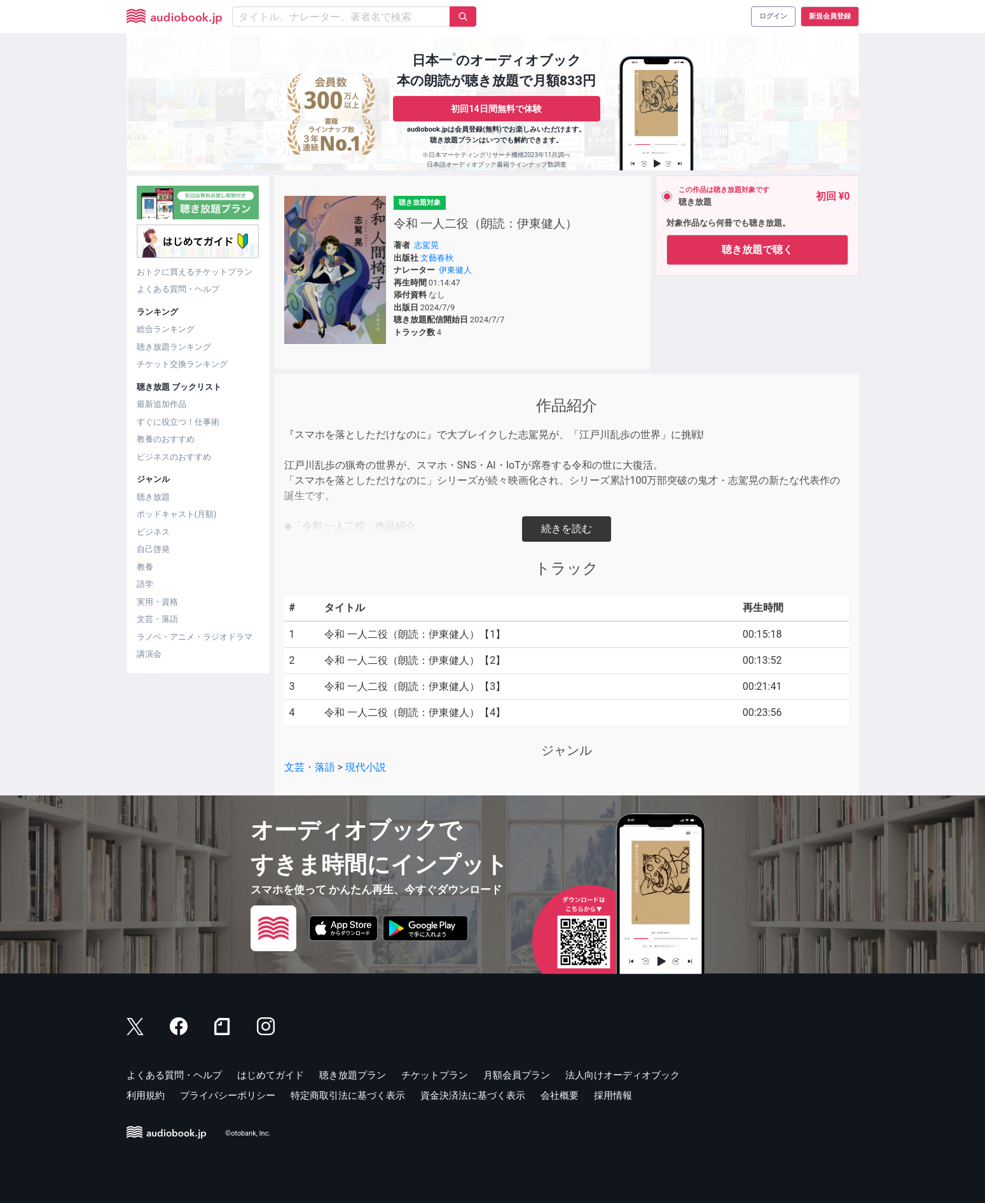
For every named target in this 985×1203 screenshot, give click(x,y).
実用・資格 (157, 602)
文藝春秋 (436, 258)
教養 (145, 567)
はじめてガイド (270, 1075)
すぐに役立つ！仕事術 (178, 422)
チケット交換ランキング (182, 364)
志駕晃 (426, 245)
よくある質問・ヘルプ (178, 289)
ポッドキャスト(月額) (177, 514)
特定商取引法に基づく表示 (348, 1095)
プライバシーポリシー (227, 1095)
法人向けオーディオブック (622, 1075)
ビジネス (153, 532)
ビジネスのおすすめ (174, 457)
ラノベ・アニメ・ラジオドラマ (194, 637)
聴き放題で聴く (757, 250)
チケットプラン (434, 1075)
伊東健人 (455, 270)
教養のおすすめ (166, 439)
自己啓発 (153, 549)
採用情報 (613, 1095)
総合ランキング (166, 329)
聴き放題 (153, 497)
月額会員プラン (516, 1075)
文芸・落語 (157, 619)
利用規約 (146, 1095)
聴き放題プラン (352, 1075)
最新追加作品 (161, 404)
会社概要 (560, 1095)
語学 (145, 584)
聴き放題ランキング (174, 347)
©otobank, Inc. (247, 1133)
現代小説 (365, 767)
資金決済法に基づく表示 (472, 1095)
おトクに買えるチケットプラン (194, 272)
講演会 (149, 654)
